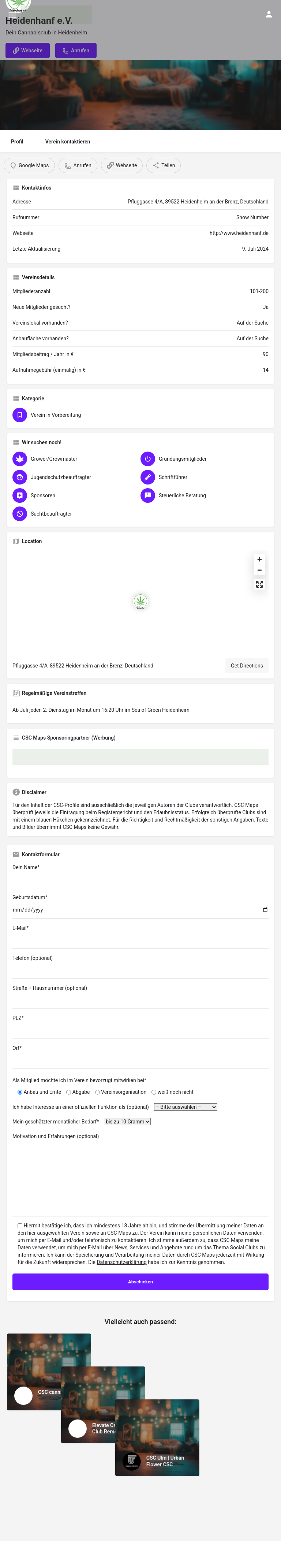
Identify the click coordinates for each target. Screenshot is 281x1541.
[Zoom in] (259, 559)
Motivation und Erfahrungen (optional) (140, 1174)
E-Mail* (140, 937)
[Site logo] (57, 14)
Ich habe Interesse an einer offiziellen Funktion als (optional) (114, 1107)
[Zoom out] (259, 570)
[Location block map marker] (140, 601)
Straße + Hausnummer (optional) (140, 997)
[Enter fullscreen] (259, 584)
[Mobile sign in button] (269, 14)
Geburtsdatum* (140, 906)
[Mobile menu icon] (12, 15)
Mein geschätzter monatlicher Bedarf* (81, 1122)
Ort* (140, 1057)
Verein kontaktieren (67, 142)
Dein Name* (140, 876)
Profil (17, 142)
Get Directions (247, 666)
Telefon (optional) (140, 967)
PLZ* (140, 1027)
